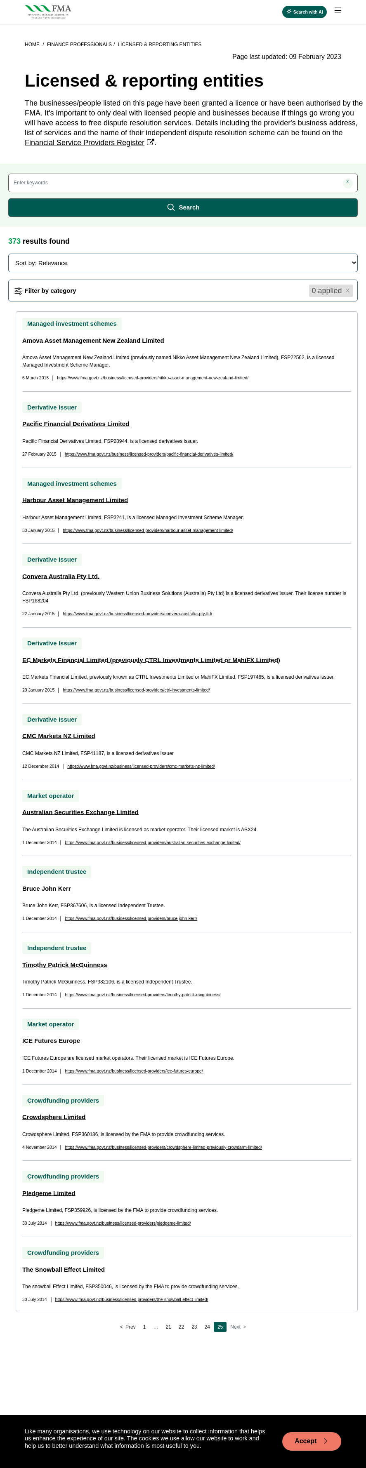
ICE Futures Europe (51, 1040)
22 (181, 1327)
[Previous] (127, 1327)
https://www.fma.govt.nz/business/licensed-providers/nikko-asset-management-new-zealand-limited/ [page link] (152, 377)
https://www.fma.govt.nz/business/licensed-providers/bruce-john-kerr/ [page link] (131, 918)
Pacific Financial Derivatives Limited (75, 423)
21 (168, 1327)
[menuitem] (334, 12)
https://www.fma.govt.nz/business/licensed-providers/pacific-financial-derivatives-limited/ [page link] (149, 454)
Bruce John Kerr (46, 888)
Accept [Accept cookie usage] (312, 1441)
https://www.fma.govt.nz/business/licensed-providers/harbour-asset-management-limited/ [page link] (148, 530)
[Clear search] (348, 183)
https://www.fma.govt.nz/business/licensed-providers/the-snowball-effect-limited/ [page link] (131, 1299)
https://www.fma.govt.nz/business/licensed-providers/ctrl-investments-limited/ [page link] (136, 689)
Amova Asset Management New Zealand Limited (93, 340)
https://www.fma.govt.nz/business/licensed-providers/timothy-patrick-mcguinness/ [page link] (142, 994)
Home (33, 44)
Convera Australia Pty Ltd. (60, 576)
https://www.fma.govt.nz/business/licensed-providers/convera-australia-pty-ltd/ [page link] (137, 613)
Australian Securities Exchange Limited (80, 812)
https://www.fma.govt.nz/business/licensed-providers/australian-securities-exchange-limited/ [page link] (152, 842)
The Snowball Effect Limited (63, 1269)
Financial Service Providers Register (84, 143)
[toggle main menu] (338, 10)
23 (194, 1327)
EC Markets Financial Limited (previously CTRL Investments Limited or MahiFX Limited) (151, 659)
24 (207, 1327)
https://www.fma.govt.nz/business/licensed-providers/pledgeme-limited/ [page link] (123, 1223)
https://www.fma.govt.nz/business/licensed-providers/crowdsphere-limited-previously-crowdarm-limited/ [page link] (163, 1147)
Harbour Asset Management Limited (75, 499)
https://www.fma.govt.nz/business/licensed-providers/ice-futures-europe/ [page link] (134, 1070)
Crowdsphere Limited (53, 1116)
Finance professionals (79, 44)
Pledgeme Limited (48, 1193)
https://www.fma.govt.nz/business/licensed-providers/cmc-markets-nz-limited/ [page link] (141, 766)
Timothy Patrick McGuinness (64, 964)
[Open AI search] (304, 12)
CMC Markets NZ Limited (58, 735)
